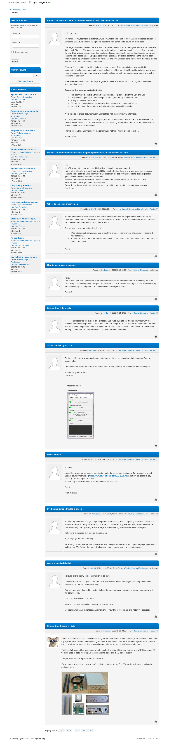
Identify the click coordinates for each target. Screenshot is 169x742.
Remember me (20, 52)
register (23, 25)
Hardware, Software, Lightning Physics (133, 209)
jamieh (21, 190)
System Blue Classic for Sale (61, 626)
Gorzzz (93, 459)
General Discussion (24, 97)
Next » (84, 731)
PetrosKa (22, 226)
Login (34, 2)
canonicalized (96, 157)
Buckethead (23, 207)
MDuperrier (23, 157)
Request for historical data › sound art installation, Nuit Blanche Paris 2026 (83, 20)
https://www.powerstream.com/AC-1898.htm (108, 476)
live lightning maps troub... (24, 257)
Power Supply (17, 238)
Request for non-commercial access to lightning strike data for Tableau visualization (87, 152)
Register (43, 2)
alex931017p (96, 568)
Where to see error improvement (62, 204)
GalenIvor (22, 119)
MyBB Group (40, 739)
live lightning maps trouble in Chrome (65, 509)
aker (20, 138)
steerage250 (23, 264)
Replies (153, 157)
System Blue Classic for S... (24, 94)
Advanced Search (25, 81)
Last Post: (15, 100)
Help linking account (21, 185)
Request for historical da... (23, 130)
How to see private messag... (25, 202)
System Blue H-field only (23, 168)
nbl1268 (22, 100)
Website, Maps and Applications (136, 25)
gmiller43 (22, 173)
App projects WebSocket (59, 563)
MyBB (21, 739)
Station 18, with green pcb (59, 345)
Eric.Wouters (24, 245)
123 (77, 731)
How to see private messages (61, 265)
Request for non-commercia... (25, 111)
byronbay (106, 631)
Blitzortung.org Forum (18, 9)
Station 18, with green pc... (23, 219)
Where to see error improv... (24, 149)
